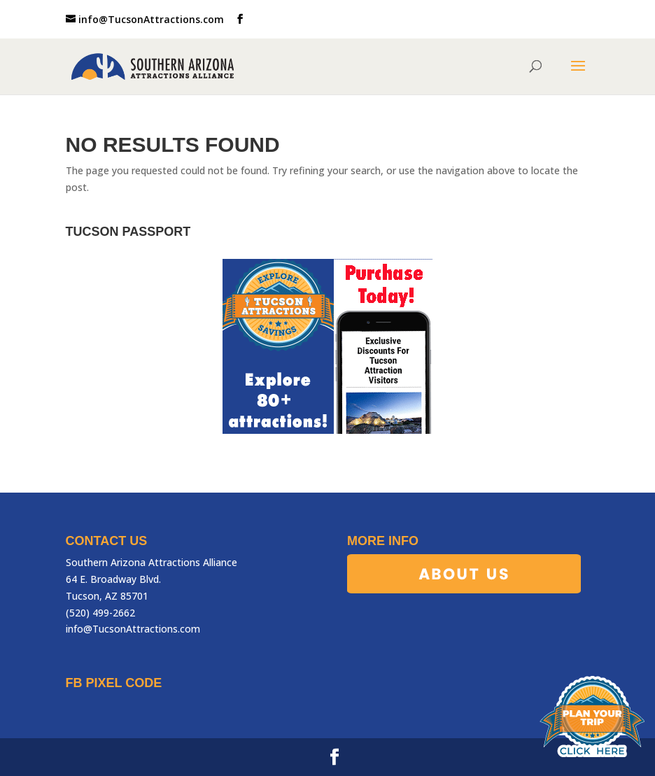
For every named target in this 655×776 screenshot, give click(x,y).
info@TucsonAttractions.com (133, 628)
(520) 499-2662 (100, 612)
